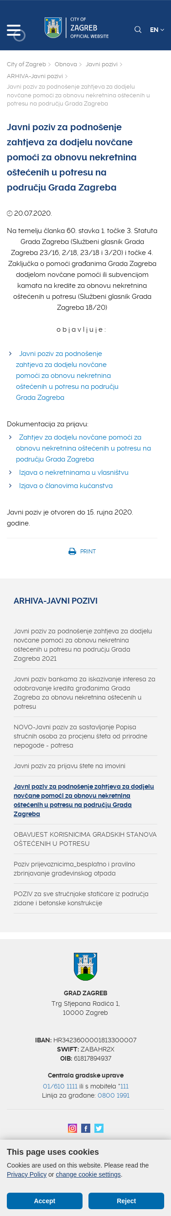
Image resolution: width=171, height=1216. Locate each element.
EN (157, 29)
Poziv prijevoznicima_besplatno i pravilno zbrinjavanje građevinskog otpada (74, 868)
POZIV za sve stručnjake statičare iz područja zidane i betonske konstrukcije (81, 898)
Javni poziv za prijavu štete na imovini (69, 766)
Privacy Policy (27, 1174)
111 (124, 1086)
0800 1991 (114, 1095)
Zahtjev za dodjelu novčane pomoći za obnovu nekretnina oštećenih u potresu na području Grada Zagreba (83, 448)
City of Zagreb (26, 64)
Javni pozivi (102, 64)
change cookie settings (88, 1174)
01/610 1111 (60, 1086)
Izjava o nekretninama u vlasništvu (74, 472)
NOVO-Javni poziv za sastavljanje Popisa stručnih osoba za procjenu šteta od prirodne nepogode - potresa (80, 736)
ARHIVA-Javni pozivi (35, 76)
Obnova (66, 64)
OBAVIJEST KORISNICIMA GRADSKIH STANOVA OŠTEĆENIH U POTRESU (85, 839)
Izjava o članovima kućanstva (66, 486)
